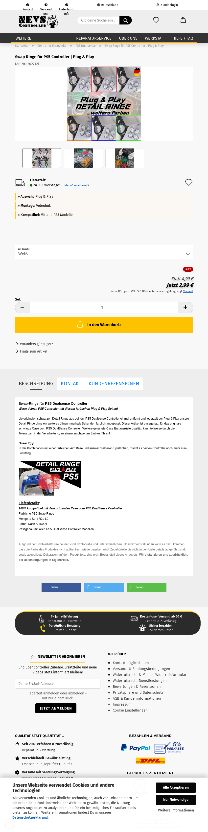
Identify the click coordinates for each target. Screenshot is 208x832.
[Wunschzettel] (156, 20)
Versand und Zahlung (46, 6)
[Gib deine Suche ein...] (125, 20)
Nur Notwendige (175, 800)
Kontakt (28, 6)
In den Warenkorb (98, 324)
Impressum (122, 704)
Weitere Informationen (176, 810)
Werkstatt (155, 38)
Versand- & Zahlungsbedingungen (141, 668)
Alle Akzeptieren (176, 787)
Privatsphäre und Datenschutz (138, 692)
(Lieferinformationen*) (75, 185)
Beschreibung (36, 383)
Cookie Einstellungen (130, 710)
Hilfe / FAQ (182, 38)
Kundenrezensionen (114, 383)
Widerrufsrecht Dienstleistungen (140, 680)
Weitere (23, 38)
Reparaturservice (94, 38)
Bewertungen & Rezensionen (137, 686)
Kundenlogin (167, 5)
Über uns (128, 38)
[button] (183, 20)
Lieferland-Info (66, 6)
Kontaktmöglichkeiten (131, 663)
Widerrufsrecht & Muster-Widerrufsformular (149, 674)
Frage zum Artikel (33, 351)
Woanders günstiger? (36, 344)
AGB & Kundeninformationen (137, 698)
